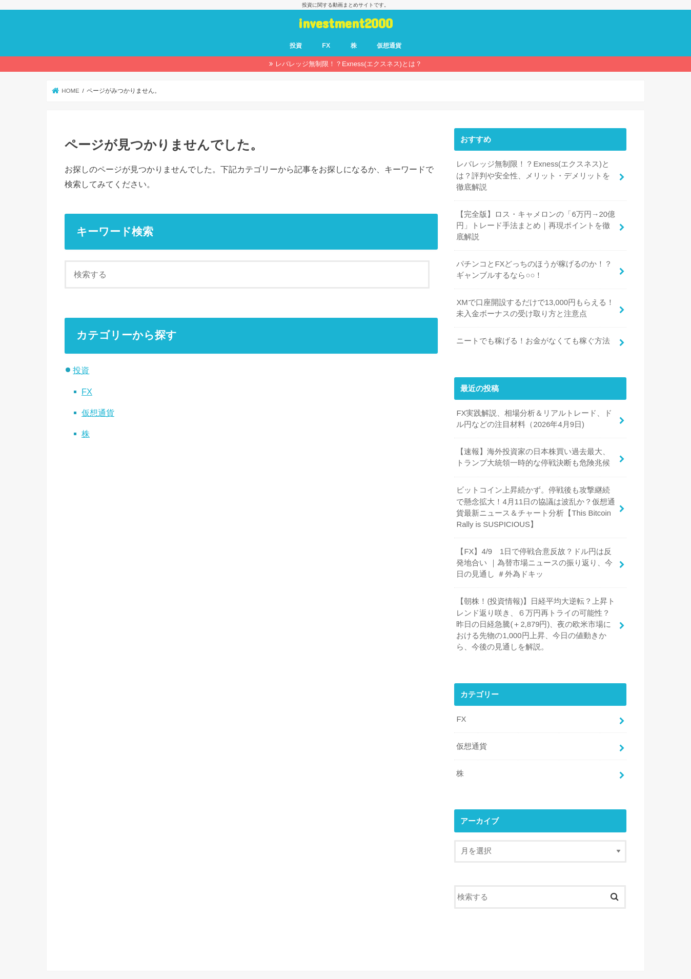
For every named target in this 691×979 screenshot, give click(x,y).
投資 (296, 45)
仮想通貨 (389, 45)
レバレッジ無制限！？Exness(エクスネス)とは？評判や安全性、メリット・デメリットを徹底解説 (533, 175)
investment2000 (345, 23)
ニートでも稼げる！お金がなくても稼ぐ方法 (533, 341)
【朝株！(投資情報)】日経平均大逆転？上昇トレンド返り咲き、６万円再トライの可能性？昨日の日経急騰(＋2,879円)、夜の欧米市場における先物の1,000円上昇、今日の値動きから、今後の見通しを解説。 (535, 624)
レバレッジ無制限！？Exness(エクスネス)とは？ (348, 64)
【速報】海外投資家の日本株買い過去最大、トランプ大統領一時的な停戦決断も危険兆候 (533, 457)
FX (326, 45)
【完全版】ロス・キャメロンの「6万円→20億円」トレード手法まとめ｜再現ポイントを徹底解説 (535, 225)
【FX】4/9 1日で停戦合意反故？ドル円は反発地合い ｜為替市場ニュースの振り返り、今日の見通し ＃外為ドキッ (534, 562)
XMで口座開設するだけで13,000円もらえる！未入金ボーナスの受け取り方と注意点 (535, 308)
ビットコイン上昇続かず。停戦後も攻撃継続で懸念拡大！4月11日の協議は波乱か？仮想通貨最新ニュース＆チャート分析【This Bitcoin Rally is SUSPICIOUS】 (535, 507)
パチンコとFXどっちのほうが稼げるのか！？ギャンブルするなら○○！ (534, 269)
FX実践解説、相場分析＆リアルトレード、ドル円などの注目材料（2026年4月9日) (534, 419)
